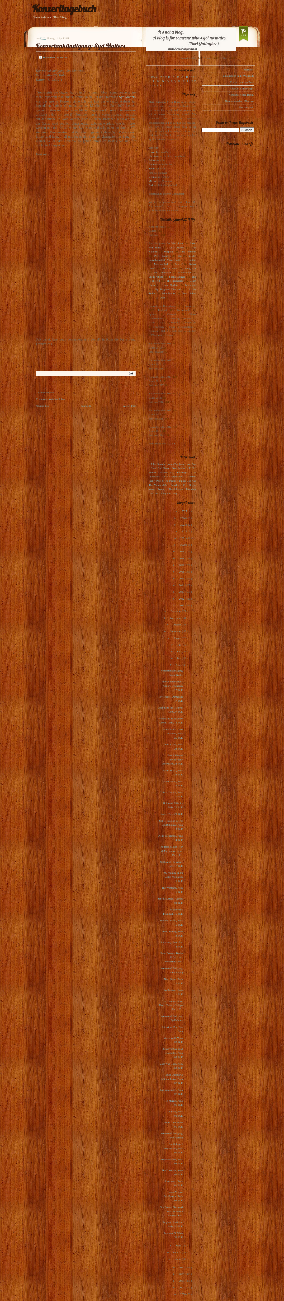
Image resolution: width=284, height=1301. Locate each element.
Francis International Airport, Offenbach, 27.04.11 (172, 685)
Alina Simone (158, 464)
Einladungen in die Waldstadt (238, 75)
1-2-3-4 (171, 443)
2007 (182, 1287)
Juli (180, 644)
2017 (182, 565)
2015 (182, 578)
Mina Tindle (174, 259)
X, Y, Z (157, 85)
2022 (185, 531)
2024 (183, 518)
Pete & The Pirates (166, 480)
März (179, 1245)
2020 (183, 544)
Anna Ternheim (188, 251)
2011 (182, 605)
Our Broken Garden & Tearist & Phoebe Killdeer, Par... (171, 1211)
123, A (154, 77)
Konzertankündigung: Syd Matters (80, 46)
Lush (162, 297)
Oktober (177, 624)
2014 (182, 585)
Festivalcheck (246, 107)
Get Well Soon (174, 243)
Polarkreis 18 (178, 485)
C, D (167, 77)
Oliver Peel (155, 151)
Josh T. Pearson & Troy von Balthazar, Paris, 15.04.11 (171, 824)
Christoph (154, 155)
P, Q (173, 81)
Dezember (176, 611)
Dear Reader (176, 247)
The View (191, 489)
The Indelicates (174, 280)
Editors (192, 259)
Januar (178, 1259)
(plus (179, 255)
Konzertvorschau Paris (242, 82)
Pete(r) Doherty (162, 255)
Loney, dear (190, 268)
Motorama (190, 285)
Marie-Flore (184, 272)
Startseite (86, 405)
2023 (183, 524)
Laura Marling (170, 285)
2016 (182, 571)
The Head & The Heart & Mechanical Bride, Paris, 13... (171, 850)
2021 (183, 538)
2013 (182, 591)
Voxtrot (154, 493)
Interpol (179, 264)
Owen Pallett (189, 293)
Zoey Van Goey (169, 493)
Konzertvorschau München (239, 101)
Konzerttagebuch (64, 8)
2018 (182, 558)
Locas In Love (169, 268)
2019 (182, 551)
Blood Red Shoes (160, 468)
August (178, 638)
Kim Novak (168, 293)
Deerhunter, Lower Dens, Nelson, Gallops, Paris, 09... (171, 1005)
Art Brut (191, 464)
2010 (182, 1267)
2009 (182, 1274)
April (179, 664)
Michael (153, 181)
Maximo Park (161, 264)
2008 (182, 1280)
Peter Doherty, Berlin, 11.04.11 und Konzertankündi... (172, 957)
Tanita (152, 168)
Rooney (161, 489)
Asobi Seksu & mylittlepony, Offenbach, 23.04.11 (172, 759)
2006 (183, 1294)
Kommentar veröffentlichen (50, 399)
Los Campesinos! (163, 272)
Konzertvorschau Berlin (241, 94)
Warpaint (168, 251)
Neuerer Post (42, 405)
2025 (185, 511)
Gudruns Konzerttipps (242, 88)
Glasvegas (182, 472)
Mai (179, 658)
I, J (192, 77)
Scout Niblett (156, 276)
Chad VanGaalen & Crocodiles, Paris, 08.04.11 (173, 1053)
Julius (152, 160)
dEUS (191, 468)
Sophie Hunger (177, 276)
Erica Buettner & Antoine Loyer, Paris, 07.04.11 (172, 1078)
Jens (151, 172)
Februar (177, 1252)
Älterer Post (129, 405)
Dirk (151, 185)
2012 (182, 598)
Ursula (152, 176)
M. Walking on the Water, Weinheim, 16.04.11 (173, 876)
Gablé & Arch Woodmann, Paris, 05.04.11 (173, 1148)
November (176, 617)
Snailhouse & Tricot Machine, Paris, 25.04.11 (172, 733)
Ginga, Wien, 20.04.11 (171, 813)
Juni (179, 651)
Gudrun (153, 164)
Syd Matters (127, 97)
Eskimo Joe (166, 472)
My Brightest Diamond (168, 289)
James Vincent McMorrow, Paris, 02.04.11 (173, 1196)
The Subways (176, 489)
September (176, 631)
